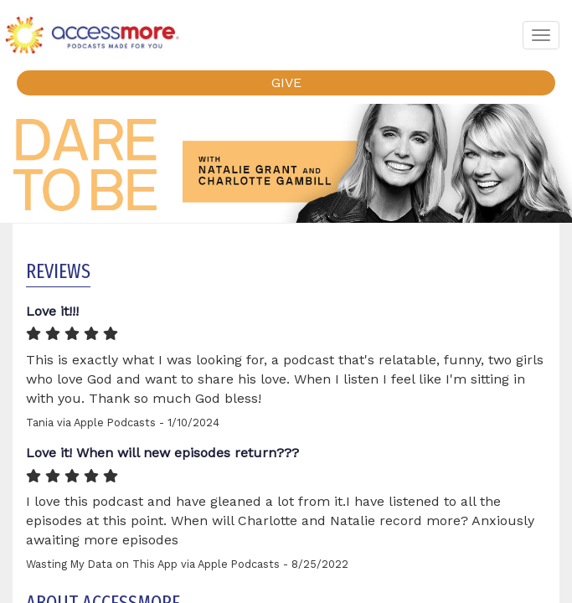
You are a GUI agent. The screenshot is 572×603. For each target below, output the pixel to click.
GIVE (286, 82)
